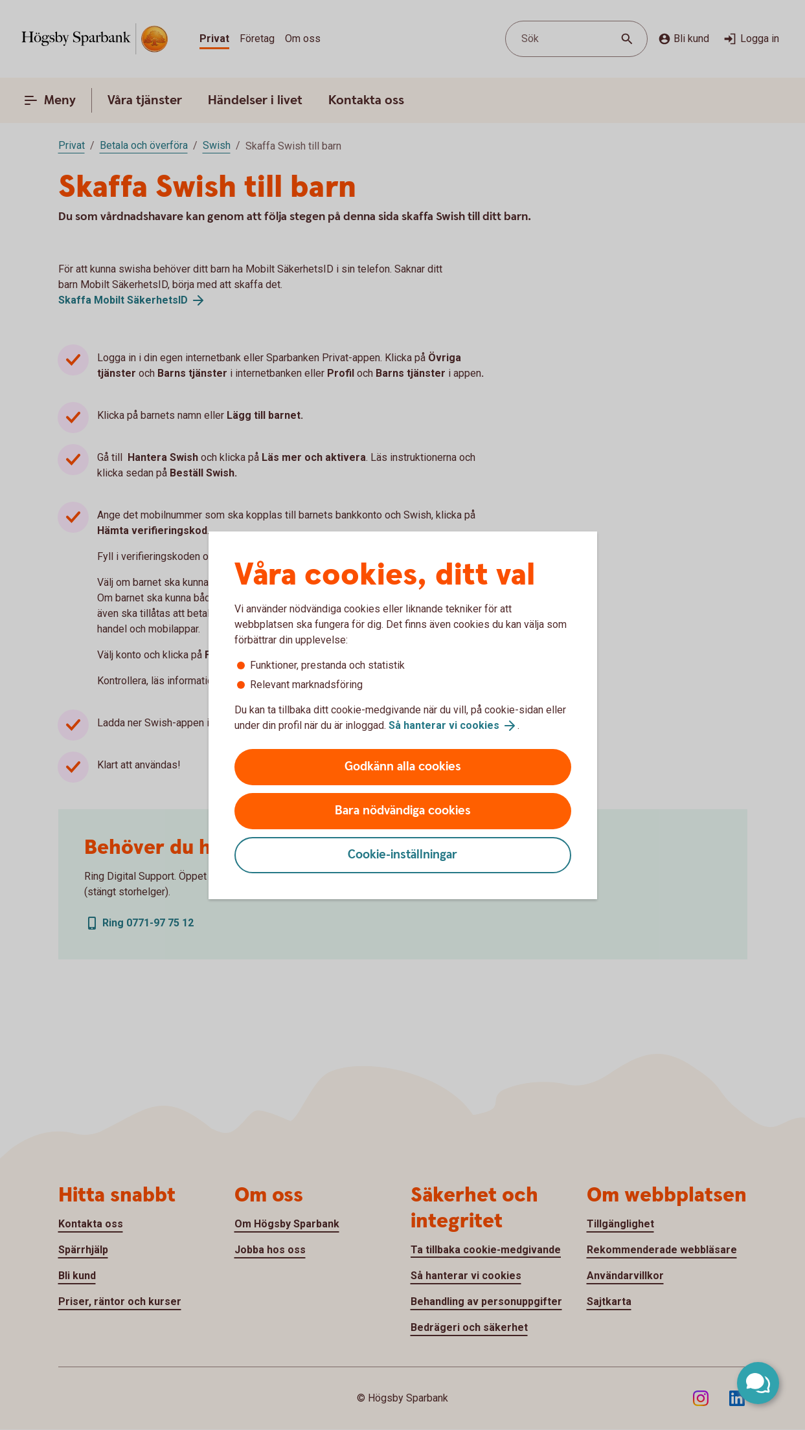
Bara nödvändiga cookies (403, 811)
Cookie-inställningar (402, 855)
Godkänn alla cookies (403, 767)
